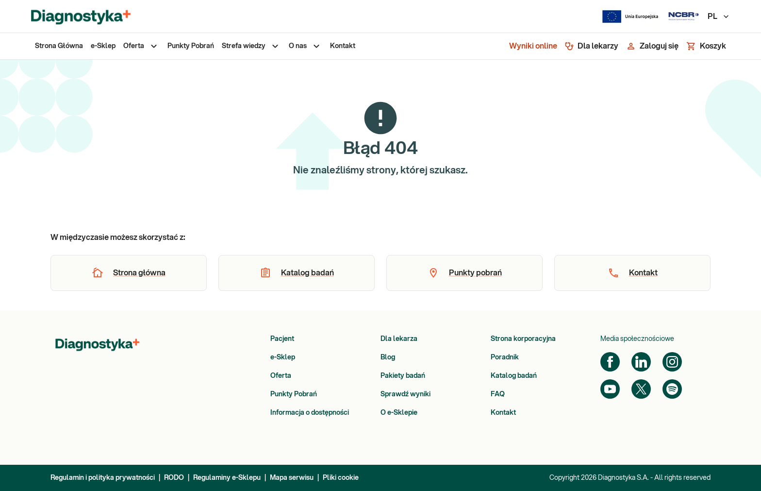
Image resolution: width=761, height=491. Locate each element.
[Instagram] (672, 362)
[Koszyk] (706, 46)
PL (719, 16)
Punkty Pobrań (293, 394)
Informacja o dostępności (309, 412)
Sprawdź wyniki (405, 394)
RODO (174, 477)
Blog (387, 357)
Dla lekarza (398, 339)
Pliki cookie (341, 477)
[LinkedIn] (641, 362)
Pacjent (282, 339)
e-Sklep (282, 357)
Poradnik (505, 357)
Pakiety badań (402, 375)
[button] (128, 273)
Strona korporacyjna (523, 339)
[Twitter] (641, 389)
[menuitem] (59, 46)
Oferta (280, 375)
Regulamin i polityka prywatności (102, 477)
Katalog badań (514, 375)
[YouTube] (610, 389)
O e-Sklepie (398, 412)
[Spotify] (672, 389)
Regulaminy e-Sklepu (227, 477)
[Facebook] (610, 362)
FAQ (498, 394)
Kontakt (503, 412)
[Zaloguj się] (652, 46)
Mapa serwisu (292, 477)
